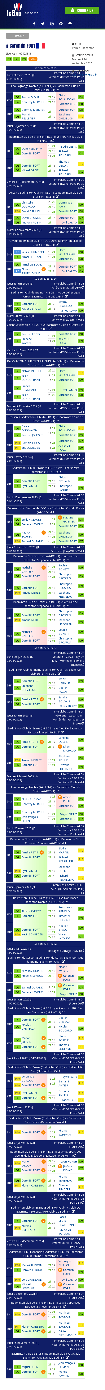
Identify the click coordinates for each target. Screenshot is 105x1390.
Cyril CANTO (29, 486)
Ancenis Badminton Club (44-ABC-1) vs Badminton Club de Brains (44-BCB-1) (45, 194)
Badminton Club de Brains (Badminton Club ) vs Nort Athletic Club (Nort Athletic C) (45, 1069)
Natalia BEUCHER (32, 371)
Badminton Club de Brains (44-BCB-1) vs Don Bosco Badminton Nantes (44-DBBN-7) (45, 900)
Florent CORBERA (33, 1185)
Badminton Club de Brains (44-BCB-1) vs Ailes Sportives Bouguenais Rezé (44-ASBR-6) (45, 1304)
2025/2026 (31, 13)
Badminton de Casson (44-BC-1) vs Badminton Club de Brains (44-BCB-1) (45, 510)
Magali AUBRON (32, 1265)
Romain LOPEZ (31, 334)
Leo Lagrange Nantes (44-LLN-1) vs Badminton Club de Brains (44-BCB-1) (45, 88)
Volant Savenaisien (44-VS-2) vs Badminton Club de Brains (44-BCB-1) (45, 327)
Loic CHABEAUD (32, 1279)
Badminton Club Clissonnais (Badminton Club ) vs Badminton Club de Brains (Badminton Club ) (45, 1254)
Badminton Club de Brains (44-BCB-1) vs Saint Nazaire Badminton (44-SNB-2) (45, 470)
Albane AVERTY (31, 911)
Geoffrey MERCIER (33, 102)
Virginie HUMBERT (33, 252)
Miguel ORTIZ (30, 170)
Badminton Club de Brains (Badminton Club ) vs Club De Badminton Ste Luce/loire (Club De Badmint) (45, 1209)
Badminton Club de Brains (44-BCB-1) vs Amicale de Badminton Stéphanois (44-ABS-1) (45, 558)
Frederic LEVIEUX (32, 524)
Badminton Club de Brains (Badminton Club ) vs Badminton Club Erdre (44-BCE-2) (45, 671)
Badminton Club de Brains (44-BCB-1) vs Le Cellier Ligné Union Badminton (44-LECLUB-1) (46, 294)
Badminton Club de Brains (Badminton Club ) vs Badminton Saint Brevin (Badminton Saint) (45, 1120)
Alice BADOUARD (32, 971)
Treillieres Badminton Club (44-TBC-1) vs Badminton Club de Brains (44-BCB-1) (45, 419)
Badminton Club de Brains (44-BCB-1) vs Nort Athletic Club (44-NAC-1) (45, 138)
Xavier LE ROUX (31, 308)
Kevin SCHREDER (32, 934)
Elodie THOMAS (31, 799)
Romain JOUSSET (32, 435)
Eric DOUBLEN (31, 447)
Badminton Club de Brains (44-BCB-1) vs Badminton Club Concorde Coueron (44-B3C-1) (45, 841)
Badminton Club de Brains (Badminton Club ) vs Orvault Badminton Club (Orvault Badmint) (45, 1355)
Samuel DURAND (32, 541)
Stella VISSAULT (31, 519)
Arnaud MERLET (32, 592)
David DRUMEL (31, 211)
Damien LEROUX (32, 1270)
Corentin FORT (31, 153)
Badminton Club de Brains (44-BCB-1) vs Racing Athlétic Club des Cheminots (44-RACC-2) (45, 1010)
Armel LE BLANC (32, 257)
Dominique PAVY (32, 148)
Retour (19, 36)
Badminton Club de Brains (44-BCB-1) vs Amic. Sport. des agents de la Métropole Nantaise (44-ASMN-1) (45, 1153)
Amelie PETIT (30, 699)
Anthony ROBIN (31, 222)
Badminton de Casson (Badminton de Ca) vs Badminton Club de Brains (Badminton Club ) (45, 959)
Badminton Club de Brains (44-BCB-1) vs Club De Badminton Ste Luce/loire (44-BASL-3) (45, 730)
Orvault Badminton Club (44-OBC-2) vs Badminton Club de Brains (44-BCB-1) (45, 243)
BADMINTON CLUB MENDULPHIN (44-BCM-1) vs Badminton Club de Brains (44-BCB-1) (45, 363)
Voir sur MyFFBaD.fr (84, 74)
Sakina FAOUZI (31, 97)
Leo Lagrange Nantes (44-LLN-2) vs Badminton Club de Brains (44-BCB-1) (45, 789)
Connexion (82, 10)
